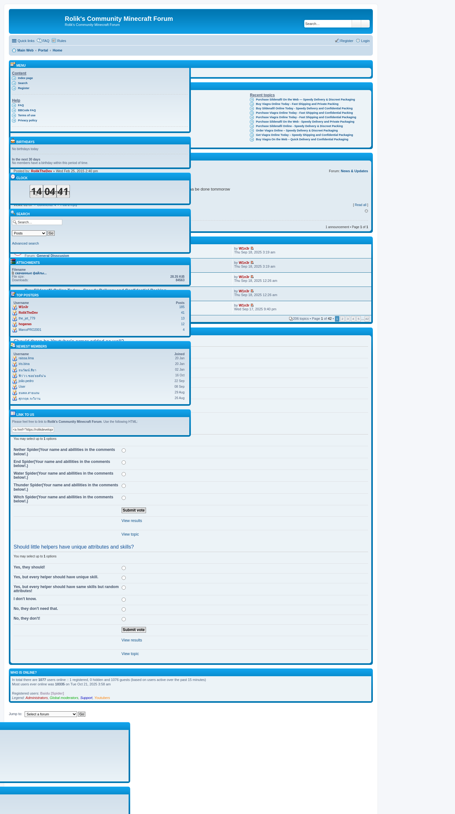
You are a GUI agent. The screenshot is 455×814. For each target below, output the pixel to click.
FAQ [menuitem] (45, 41)
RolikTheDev (28, 312)
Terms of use (26, 115)
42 (367, 318)
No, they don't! (27, 618)
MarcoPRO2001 (30, 329)
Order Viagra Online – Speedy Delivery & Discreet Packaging (297, 130)
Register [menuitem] (346, 41)
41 (183, 312)
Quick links (26, 41)
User (22, 386)
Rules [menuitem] (61, 41)
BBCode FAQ (27, 110)
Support (86, 698)
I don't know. (25, 599)
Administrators (37, 698)
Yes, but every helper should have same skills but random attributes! (66, 589)
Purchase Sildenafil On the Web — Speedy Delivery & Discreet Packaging (305, 99)
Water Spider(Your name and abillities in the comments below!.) (63, 475)
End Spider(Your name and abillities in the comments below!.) (62, 463)
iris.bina (24, 364)
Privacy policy (27, 120)
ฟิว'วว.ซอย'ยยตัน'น (32, 376)
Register (23, 88)
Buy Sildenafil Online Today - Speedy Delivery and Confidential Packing (304, 108)
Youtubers (102, 698)
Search (356, 23)
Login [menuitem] (365, 41)
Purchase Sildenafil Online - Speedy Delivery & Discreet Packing (299, 126)
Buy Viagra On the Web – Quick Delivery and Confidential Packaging (302, 139)
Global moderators (64, 698)
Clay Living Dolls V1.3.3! (154, 99)
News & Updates (354, 171)
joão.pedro (26, 381)
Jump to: (15, 714)
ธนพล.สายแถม (29, 393)
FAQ (21, 105)
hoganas (25, 324)
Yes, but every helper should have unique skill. (56, 577)
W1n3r (244, 248)
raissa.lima (26, 358)
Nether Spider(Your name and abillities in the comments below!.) (64, 451)
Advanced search (365, 23)
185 (182, 307)
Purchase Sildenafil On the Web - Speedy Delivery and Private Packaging (305, 121)
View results (132, 521)
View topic (130, 534)
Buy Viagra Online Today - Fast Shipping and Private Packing (297, 104)
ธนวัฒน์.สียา (27, 370)
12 (183, 324)
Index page (25, 78)
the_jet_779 (27, 318)
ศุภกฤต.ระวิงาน (29, 398)
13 (183, 318)
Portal (43, 50)
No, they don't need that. (36, 608)
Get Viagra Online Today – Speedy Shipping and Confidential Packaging (304, 135)
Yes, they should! (29, 567)
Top (366, 211)
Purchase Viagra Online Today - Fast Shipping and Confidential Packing (304, 112)
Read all (361, 205)
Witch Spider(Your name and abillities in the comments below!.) (63, 499)
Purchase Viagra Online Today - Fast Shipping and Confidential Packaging (306, 117)
